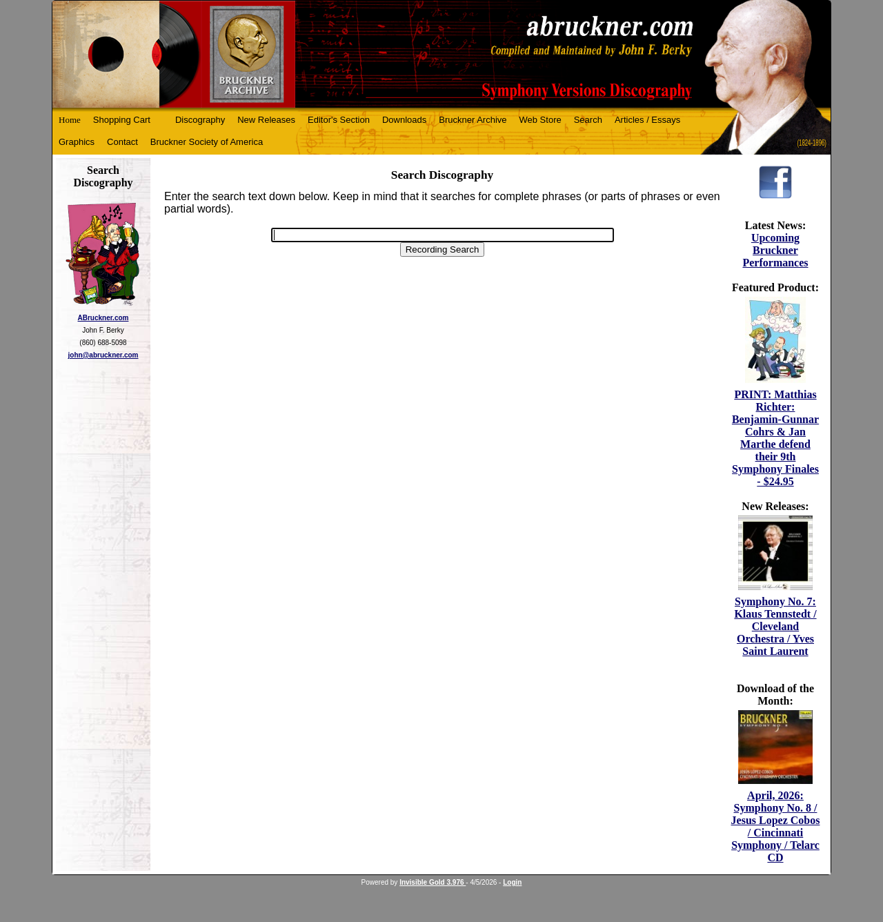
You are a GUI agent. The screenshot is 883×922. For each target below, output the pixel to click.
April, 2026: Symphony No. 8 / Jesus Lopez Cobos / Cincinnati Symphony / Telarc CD (775, 826)
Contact (122, 142)
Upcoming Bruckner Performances (775, 250)
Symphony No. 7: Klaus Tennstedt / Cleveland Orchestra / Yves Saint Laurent (775, 626)
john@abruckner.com (103, 355)
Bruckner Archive (472, 120)
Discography (200, 120)
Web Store (540, 120)
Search (588, 120)
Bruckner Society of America (206, 142)
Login (512, 882)
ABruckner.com (103, 318)
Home (70, 120)
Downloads (404, 120)
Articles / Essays (647, 120)
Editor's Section (339, 120)
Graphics (77, 142)
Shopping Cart (121, 120)
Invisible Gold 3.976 (432, 882)
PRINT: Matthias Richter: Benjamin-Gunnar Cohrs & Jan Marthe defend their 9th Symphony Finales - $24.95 (775, 438)
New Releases (266, 120)
